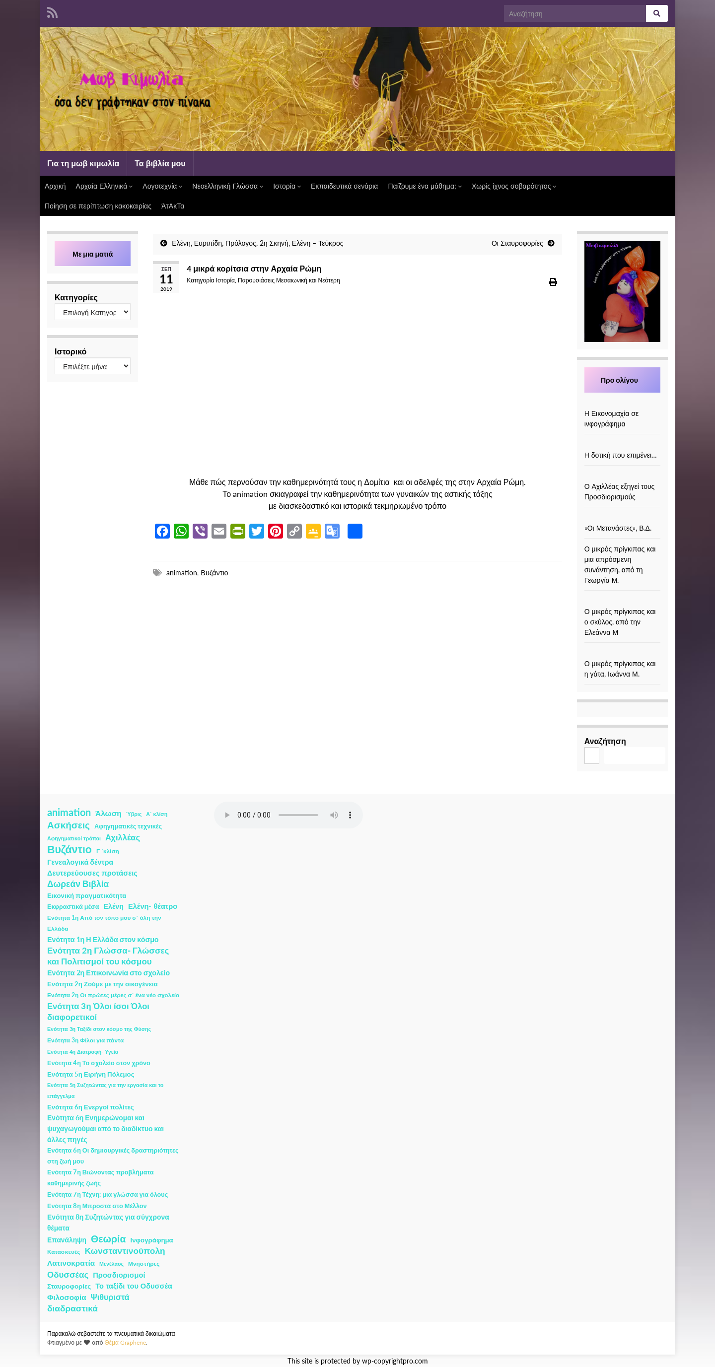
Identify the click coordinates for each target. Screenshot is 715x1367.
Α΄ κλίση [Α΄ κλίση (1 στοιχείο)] (156, 814)
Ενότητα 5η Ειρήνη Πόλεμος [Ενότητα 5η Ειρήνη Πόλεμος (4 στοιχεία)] (91, 1074)
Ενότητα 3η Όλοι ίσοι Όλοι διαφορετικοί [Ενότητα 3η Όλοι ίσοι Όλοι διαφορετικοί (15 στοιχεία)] (98, 1011)
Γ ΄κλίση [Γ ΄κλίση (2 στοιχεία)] (107, 851)
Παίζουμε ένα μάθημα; (425, 186)
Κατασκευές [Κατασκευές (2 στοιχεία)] (63, 1251)
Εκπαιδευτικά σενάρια (344, 186)
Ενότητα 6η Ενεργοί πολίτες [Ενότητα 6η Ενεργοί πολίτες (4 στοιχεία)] (90, 1107)
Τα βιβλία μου (160, 163)
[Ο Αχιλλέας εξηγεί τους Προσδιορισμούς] (622, 476)
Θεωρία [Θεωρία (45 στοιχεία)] (108, 1238)
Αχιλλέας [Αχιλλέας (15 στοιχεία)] (122, 837)
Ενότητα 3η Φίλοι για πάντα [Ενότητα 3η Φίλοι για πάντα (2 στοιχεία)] (85, 1040)
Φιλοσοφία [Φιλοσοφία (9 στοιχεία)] (66, 1297)
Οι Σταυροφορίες (517, 243)
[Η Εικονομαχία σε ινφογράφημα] (622, 403)
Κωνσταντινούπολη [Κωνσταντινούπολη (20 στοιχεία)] (124, 1250)
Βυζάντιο (214, 572)
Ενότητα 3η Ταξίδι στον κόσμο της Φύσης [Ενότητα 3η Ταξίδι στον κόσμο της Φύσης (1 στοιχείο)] (99, 1028)
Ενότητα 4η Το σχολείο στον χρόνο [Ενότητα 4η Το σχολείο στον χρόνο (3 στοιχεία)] (98, 1063)
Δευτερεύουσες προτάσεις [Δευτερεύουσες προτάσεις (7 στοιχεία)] (92, 873)
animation (181, 572)
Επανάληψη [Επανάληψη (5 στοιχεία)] (66, 1239)
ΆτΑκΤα (172, 206)
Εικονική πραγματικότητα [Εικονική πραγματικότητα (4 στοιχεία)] (86, 895)
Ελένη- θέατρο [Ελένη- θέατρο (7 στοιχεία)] (152, 906)
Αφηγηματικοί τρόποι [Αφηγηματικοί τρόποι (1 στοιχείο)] (74, 838)
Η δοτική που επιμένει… (620, 455)
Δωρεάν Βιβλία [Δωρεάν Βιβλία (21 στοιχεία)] (78, 884)
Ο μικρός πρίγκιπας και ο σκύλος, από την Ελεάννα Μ (620, 621)
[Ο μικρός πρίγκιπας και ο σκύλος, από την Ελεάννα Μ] (622, 601)
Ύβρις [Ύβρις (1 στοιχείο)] (134, 814)
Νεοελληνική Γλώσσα (227, 186)
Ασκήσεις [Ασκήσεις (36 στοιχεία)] (68, 825)
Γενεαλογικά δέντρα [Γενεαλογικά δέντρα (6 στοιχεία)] (80, 862)
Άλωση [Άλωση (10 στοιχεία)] (108, 813)
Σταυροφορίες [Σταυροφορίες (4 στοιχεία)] (69, 1286)
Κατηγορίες (76, 297)
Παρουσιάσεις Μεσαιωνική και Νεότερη (289, 280)
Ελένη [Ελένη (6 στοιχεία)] (114, 906)
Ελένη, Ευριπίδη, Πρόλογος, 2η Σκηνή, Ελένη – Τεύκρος (257, 243)
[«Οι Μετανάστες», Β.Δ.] (622, 517)
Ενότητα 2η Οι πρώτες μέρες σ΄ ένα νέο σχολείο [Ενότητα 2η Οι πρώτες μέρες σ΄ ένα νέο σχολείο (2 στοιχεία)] (113, 995)
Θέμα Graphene (125, 1342)
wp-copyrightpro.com (395, 1361)
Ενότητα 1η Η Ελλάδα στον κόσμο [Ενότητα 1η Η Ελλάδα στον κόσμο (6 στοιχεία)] (103, 939)
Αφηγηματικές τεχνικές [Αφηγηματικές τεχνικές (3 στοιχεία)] (128, 826)
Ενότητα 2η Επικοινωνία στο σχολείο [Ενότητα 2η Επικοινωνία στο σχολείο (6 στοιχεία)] (108, 972)
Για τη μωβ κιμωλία (83, 163)
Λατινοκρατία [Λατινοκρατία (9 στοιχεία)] (71, 1262)
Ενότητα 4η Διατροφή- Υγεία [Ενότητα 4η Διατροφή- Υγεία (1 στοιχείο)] (82, 1051)
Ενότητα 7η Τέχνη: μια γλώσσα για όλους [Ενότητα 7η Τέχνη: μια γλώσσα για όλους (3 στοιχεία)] (107, 1194)
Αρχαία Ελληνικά (104, 186)
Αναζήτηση (605, 741)
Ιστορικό (70, 351)
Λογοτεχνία (162, 186)
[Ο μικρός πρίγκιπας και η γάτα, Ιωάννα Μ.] (622, 653)
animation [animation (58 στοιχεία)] (69, 812)
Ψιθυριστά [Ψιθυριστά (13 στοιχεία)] (110, 1296)
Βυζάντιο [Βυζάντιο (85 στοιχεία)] (69, 849)
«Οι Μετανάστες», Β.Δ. (617, 528)
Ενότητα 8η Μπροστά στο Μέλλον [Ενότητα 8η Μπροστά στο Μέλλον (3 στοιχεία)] (97, 1206)
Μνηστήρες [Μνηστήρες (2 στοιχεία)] (143, 1263)
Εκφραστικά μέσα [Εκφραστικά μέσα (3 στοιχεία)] (73, 906)
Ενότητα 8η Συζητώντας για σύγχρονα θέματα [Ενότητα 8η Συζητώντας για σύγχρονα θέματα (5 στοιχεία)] (108, 1222)
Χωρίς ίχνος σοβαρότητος (514, 186)
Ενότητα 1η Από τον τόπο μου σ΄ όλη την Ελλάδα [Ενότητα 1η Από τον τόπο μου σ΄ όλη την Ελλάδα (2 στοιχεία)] (104, 923)
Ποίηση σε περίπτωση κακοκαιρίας (98, 206)
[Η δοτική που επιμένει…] (622, 444)
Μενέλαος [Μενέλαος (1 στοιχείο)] (111, 1263)
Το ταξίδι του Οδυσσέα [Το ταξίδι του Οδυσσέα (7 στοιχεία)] (133, 1286)
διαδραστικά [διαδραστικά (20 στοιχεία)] (72, 1308)
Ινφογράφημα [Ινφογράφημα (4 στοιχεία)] (152, 1240)
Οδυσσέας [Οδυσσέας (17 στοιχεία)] (67, 1274)
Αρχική (55, 186)
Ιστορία (287, 186)
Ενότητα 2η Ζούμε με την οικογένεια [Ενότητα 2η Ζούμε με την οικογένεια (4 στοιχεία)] (102, 984)
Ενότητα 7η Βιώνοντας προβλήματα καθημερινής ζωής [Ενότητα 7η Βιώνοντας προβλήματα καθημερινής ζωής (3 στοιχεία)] (100, 1177)
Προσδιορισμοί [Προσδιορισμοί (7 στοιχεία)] (119, 1275)
